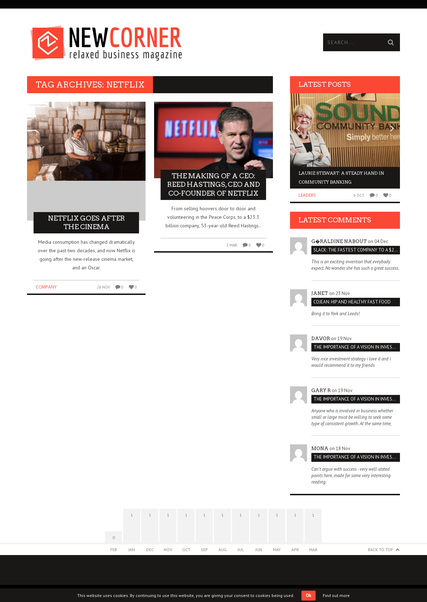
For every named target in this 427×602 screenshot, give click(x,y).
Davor (320, 338)
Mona (319, 448)
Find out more (336, 595)
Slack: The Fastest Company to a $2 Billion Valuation (356, 250)
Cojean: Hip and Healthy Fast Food (352, 302)
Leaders (307, 195)
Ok (308, 595)
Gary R (321, 390)
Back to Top (380, 549)
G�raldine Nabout (339, 241)
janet (319, 293)
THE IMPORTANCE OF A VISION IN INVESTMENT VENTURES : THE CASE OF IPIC (356, 347)
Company (46, 287)
